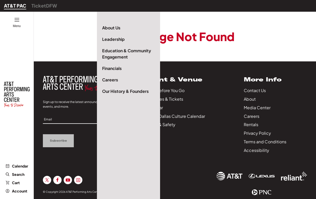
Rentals (251, 124)
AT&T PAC (15, 6)
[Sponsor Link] (229, 176)
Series (151, 133)
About (250, 99)
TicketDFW (44, 6)
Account (16, 191)
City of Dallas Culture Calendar (175, 116)
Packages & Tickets (164, 99)
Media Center (257, 107)
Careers (251, 116)
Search (15, 174)
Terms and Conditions (265, 141)
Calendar (17, 166)
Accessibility (256, 150)
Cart (13, 182)
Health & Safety (160, 124)
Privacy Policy (257, 133)
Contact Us (255, 90)
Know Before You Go (165, 90)
